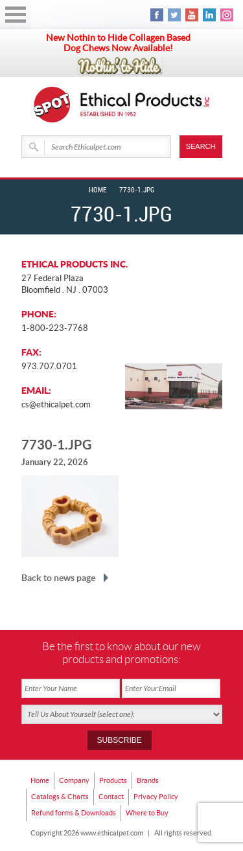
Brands (148, 780)
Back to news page (58, 578)
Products (113, 780)
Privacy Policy (155, 796)
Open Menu (15, 14)
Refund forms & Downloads (73, 813)
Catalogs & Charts (60, 796)
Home (97, 190)
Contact (111, 796)
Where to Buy (147, 813)
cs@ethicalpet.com (56, 404)
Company (74, 780)
